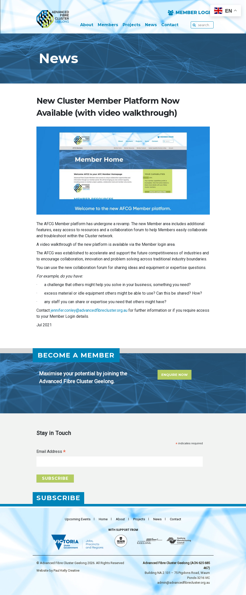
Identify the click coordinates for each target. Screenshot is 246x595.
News (151, 25)
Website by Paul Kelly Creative (57, 570)
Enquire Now (174, 375)
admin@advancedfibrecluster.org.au (183, 582)
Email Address (51, 452)
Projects (131, 25)
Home (103, 519)
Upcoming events (77, 519)
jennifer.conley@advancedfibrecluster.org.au (89, 310)
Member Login (195, 12)
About (86, 25)
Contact (169, 25)
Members (108, 25)
